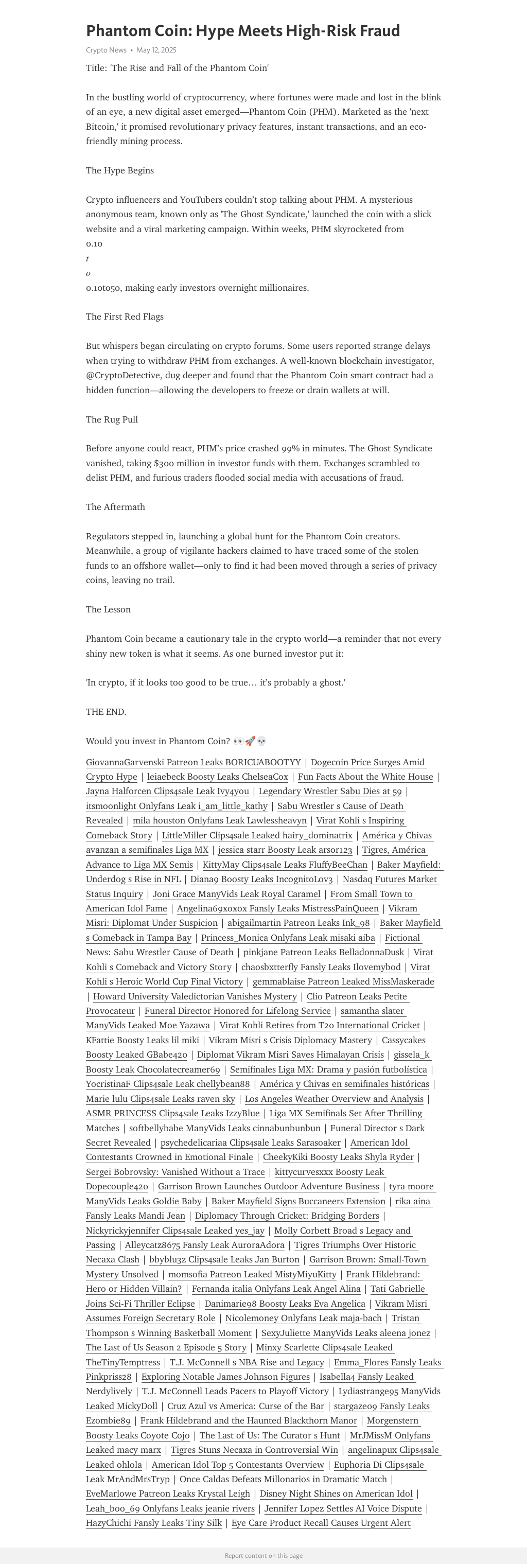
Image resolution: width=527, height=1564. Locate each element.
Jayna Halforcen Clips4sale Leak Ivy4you (167, 791)
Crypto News (106, 50)
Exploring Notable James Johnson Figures (226, 1376)
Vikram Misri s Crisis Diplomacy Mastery (290, 1040)
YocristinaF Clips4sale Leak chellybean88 (168, 1083)
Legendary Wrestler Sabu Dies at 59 (330, 791)
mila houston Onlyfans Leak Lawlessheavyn (220, 820)
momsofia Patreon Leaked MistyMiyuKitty (252, 1274)
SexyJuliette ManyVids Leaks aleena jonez (345, 1333)
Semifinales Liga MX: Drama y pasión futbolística (328, 1069)
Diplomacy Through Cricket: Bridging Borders (287, 1215)
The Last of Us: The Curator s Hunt (270, 1435)
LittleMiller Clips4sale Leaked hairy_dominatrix (257, 835)
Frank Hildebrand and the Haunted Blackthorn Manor (248, 1420)
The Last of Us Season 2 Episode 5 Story (166, 1347)
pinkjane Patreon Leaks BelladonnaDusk (323, 952)
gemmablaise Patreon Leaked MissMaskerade (343, 981)
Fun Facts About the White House (365, 776)
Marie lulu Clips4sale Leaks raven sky (160, 1098)
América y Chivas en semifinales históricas (344, 1083)
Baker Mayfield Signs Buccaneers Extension (298, 1201)
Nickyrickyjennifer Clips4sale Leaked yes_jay (175, 1230)
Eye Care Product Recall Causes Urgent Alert (321, 1522)
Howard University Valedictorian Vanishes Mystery (195, 996)
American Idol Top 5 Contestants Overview (238, 1464)
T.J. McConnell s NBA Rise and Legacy (247, 1362)
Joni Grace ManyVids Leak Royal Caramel (237, 894)
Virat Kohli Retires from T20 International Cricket (320, 1025)
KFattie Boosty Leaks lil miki (142, 1040)
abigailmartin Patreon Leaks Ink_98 (298, 922)
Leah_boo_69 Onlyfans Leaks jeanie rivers (170, 1508)
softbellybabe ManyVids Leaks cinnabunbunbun (225, 1128)
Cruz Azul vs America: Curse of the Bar (245, 1406)
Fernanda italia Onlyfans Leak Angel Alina (276, 1288)
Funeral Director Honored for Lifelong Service (238, 1010)
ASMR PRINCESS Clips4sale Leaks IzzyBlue (173, 1113)
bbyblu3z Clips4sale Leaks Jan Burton (224, 1259)
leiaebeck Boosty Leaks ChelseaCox (217, 776)
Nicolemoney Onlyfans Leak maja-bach (303, 1318)
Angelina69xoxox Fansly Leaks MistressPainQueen (278, 908)
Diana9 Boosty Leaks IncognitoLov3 (261, 879)
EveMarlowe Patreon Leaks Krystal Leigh (168, 1493)
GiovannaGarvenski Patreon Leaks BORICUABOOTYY (193, 762)
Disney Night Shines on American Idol (336, 1493)
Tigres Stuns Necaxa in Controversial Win (254, 1449)
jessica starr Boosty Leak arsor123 (285, 849)
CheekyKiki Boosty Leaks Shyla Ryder (338, 1157)
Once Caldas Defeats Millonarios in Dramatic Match (283, 1479)
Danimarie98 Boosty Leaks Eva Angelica (285, 1303)
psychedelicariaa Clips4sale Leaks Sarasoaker (251, 1142)
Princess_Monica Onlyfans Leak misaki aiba (288, 937)
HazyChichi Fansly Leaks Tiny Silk (154, 1522)
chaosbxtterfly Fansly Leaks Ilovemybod (321, 967)
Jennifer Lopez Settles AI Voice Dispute (343, 1508)
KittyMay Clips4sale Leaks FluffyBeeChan (285, 864)
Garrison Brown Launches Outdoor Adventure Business (268, 1186)
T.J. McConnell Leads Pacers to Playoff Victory (235, 1391)
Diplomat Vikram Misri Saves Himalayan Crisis (290, 1054)
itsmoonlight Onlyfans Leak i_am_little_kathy (177, 806)
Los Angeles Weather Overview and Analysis (334, 1098)
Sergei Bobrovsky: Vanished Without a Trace (175, 1172)
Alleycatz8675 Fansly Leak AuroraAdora (205, 1245)
